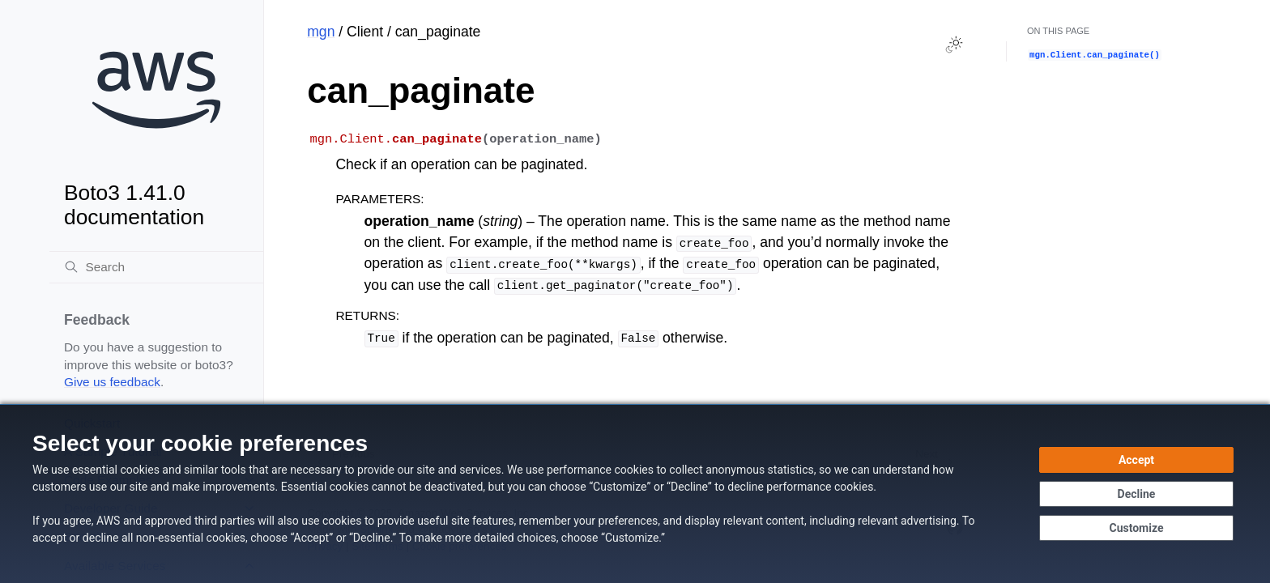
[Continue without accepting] (1136, 494)
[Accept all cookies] (1136, 460)
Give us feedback (112, 382)
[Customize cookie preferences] (1136, 528)
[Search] (156, 267)
